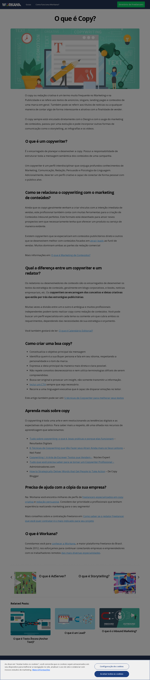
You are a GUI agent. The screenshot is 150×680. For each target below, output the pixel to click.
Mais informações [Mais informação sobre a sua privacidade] (41, 671)
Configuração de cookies (111, 668)
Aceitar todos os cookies (111, 675)
